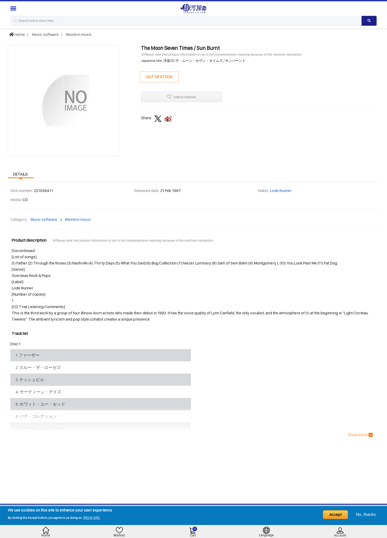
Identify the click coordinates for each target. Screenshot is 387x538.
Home (17, 34)
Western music (78, 34)
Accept (335, 514)
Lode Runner (281, 190)
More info (91, 517)
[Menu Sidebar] (13, 8)
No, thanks (366, 514)
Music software (45, 34)
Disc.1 (15, 343)
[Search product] (369, 21)
